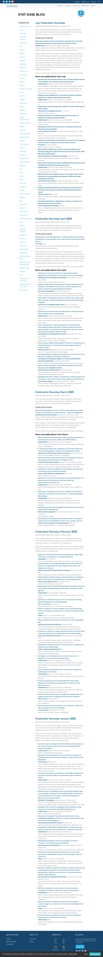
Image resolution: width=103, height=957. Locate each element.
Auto (20, 201)
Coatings (22, 99)
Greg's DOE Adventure (22, 38)
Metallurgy (22, 151)
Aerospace (22, 165)
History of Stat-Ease (11, 941)
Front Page (22, 33)
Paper (21, 222)
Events (21, 30)
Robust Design (23, 249)
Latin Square (23, 246)
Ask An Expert (23, 290)
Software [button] (60, 5)
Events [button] (93, 5)
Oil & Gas (22, 148)
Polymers (22, 141)
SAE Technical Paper (44, 604)
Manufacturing (24, 211)
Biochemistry (23, 253)
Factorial (22, 78)
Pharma (21, 92)
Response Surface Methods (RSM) (24, 263)
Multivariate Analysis (25, 89)
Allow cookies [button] (95, 954)
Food (20, 275)
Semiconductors (24, 158)
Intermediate (23, 64)
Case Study (22, 75)
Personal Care (23, 215)
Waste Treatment (24, 194)
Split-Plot (22, 96)
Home (21, 180)
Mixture (21, 82)
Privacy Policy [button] (73, 954)
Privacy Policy (9, 944)
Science (21, 50)
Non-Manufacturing (25, 218)
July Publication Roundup (50, 22)
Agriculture (22, 155)
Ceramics (22, 226)
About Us (8, 939)
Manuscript (22, 204)
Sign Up (80, 947)
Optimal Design (24, 137)
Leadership (22, 43)
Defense (22, 126)
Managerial (22, 67)
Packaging (22, 187)
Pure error (22, 242)
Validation (22, 110)
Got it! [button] (86, 954)
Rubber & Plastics (24, 162)
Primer (21, 172)
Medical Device (23, 71)
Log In (93, 1)
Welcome (22, 53)
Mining (21, 106)
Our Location (32, 939)
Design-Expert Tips (25, 26)
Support (77, 1)
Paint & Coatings (24, 268)
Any (20, 169)
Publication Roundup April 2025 (54, 218)
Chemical (22, 85)
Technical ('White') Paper (25, 257)
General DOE (23, 114)
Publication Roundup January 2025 (56, 718)
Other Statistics (24, 144)
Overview (22, 238)
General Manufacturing (24, 118)
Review (21, 176)
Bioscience (22, 130)
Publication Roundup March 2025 (55, 392)
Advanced (22, 60)
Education (22, 208)
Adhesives (22, 197)
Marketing (22, 183)
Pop (20, 46)
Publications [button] (85, 5)
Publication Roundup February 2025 (57, 531)
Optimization (23, 103)
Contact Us (85, 1)
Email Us (31, 941)
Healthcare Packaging (22, 230)
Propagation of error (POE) (24, 280)
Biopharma (22, 235)
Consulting (76, 5)
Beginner (22, 57)
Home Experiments (25, 133)
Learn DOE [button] (68, 5)
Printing (21, 190)
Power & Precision (24, 123)
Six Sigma (22, 271)
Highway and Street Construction (25, 285)
